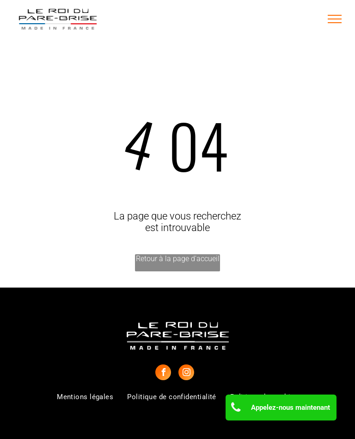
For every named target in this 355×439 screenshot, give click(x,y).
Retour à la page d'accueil (178, 258)
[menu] (335, 19)
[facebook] (163, 373)
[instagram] (186, 373)
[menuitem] (85, 396)
